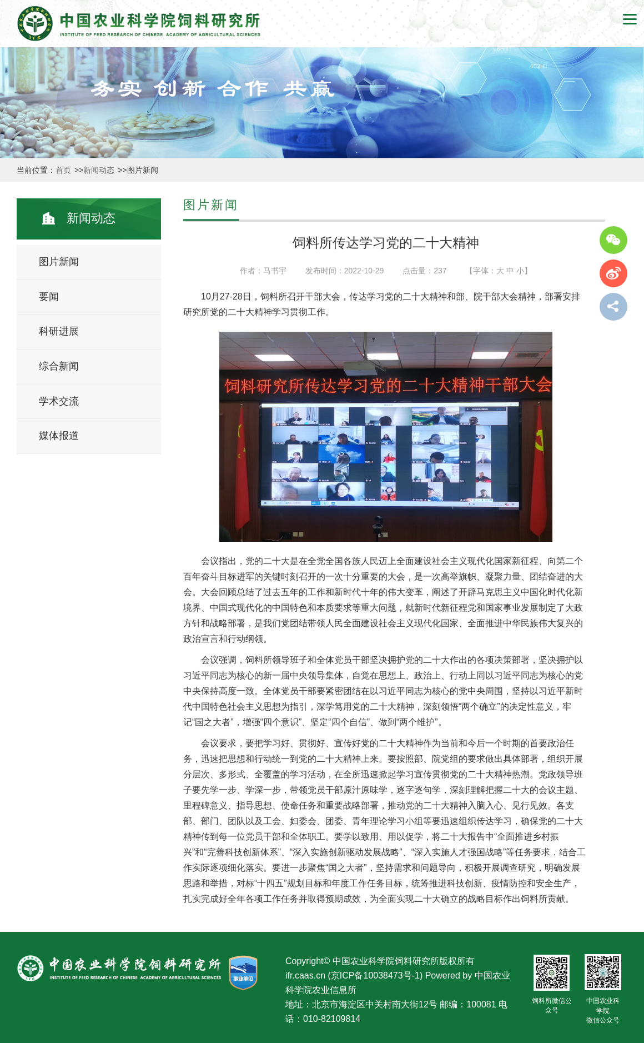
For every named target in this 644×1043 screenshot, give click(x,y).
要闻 (49, 296)
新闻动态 (100, 170)
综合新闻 (59, 366)
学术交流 (59, 401)
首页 (64, 170)
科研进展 (59, 331)
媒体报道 (59, 435)
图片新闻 (59, 261)
